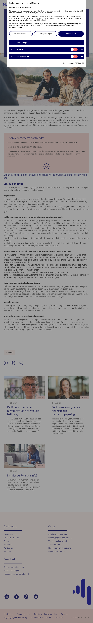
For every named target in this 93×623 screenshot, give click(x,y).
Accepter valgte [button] (46, 34)
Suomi (28, 7)
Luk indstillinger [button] (19, 34)
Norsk (17, 7)
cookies (54, 25)
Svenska (23, 7)
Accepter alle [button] (71, 34)
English (12, 7)
